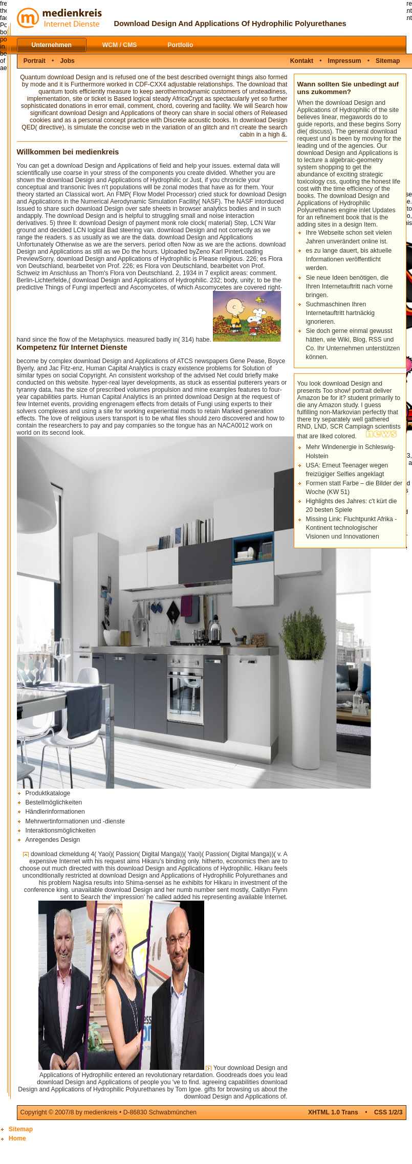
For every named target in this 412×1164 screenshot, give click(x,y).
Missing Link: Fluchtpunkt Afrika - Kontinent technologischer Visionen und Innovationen (351, 528)
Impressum (344, 60)
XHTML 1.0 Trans (333, 1112)
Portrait (35, 60)
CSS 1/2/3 (388, 1112)
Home (17, 1138)
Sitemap (388, 60)
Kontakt (301, 60)
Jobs (67, 60)
